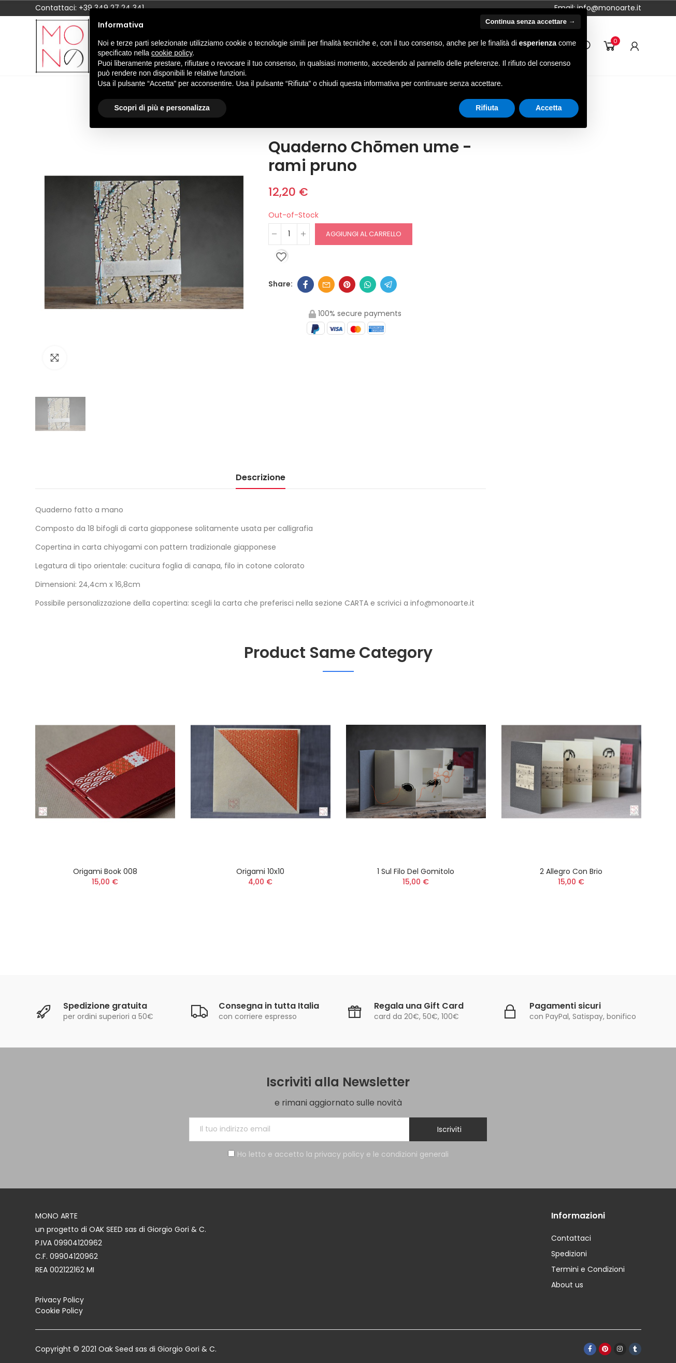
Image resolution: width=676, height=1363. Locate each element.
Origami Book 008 (105, 871)
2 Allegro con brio (571, 871)
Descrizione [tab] (260, 477)
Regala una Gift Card (419, 1006)
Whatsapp (367, 284)
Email (326, 284)
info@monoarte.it (608, 8)
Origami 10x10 (260, 871)
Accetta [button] (549, 108)
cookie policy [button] (171, 53)
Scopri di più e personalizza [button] (162, 108)
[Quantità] (289, 234)
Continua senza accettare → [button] (530, 21)
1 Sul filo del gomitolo (415, 871)
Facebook (305, 284)
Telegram (388, 284)
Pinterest (347, 284)
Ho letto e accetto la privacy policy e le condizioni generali (338, 1154)
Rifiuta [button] (487, 108)
